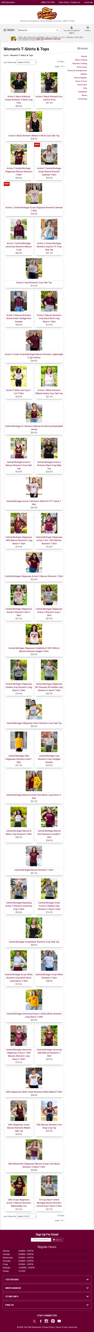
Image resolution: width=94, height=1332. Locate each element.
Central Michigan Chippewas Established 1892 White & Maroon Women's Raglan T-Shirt (33, 650)
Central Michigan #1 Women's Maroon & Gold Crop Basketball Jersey (34, 428)
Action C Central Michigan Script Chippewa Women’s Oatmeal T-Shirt (34, 209)
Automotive (82, 85)
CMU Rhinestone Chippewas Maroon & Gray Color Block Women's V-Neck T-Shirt (34, 1165)
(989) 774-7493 (48, 2)
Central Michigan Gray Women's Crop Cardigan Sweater (49, 759)
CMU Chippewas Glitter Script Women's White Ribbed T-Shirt (34, 1092)
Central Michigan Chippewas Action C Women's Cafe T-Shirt (19, 612)
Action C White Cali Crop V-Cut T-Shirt (18, 392)
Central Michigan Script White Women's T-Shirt (49, 976)
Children (83, 74)
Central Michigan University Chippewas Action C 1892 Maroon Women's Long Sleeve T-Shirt (18, 1054)
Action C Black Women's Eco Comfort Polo (49, 98)
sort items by (10, 62)
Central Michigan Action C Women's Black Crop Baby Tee (49, 465)
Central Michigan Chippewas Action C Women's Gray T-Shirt (49, 612)
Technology (82, 99)
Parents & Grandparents (77, 70)
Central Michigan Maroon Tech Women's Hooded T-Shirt (49, 834)
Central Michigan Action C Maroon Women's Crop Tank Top (19, 465)
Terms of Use (61, 1327)
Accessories (82, 67)
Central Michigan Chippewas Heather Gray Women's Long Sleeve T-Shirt (19, 687)
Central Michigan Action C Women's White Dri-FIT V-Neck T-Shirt (34, 503)
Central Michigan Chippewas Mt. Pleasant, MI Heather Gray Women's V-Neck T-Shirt (49, 687)
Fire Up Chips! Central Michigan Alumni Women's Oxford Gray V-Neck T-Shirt (49, 1203)
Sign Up (57, 1240)
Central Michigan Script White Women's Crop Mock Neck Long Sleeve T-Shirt (19, 977)
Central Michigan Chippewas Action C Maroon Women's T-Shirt (34, 576)
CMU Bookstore (8, 2)
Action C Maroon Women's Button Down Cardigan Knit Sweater (18, 318)
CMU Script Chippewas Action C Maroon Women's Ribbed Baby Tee (18, 1203)
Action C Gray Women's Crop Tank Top (34, 282)
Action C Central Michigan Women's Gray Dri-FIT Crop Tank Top (49, 246)
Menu (10, 30)
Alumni (84, 95)
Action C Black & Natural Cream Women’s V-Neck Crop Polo (19, 99)
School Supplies (80, 78)
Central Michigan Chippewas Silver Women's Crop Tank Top (34, 723)
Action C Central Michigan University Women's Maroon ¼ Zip (19, 246)
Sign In (71, 33)
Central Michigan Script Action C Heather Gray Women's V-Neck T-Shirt (49, 906)
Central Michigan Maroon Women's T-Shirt (33, 870)
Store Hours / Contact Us (69, 2)
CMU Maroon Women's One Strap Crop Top (49, 1126)
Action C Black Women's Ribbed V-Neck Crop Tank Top (33, 135)
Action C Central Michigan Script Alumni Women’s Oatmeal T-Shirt (49, 171)
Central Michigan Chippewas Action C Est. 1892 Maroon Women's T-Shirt (49, 540)
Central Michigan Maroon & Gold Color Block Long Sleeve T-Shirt (34, 796)
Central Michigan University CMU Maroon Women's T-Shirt (49, 1052)
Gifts (85, 88)
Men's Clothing (81, 60)
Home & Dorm (81, 81)
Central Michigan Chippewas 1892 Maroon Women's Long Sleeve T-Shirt (18, 540)
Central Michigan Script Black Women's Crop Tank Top (34, 942)
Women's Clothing (79, 63)
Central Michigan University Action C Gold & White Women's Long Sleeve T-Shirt (34, 1015)
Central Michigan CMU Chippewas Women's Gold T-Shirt (18, 759)
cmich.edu (88, 2)
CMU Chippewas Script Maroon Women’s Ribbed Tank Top (18, 1127)
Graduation (82, 92)
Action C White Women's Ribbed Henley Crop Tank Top (49, 392)
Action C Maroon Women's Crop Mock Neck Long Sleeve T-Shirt (49, 318)
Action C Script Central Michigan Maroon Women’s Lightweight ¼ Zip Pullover (34, 356)
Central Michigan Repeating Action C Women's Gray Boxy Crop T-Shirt (18, 906)
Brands (84, 56)
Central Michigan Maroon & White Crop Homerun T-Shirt (19, 832)
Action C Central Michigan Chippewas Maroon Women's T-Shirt (18, 171)
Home (6, 55)
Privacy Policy (48, 1327)
